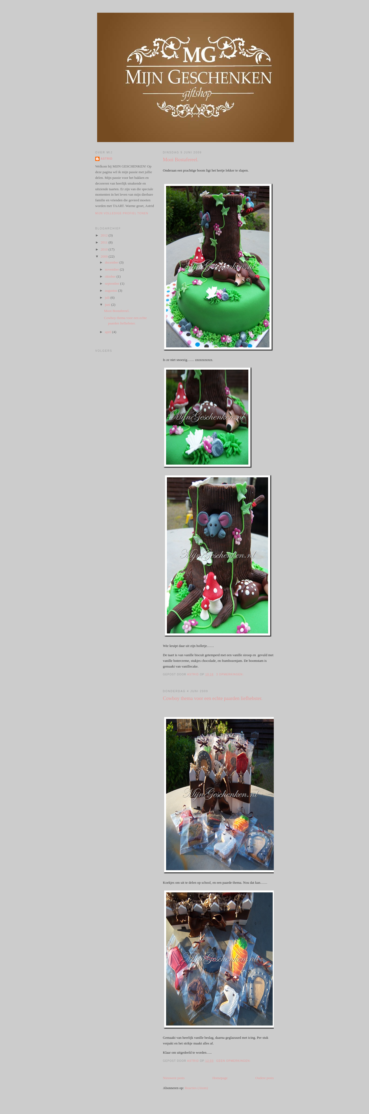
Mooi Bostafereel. (180, 159)
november (112, 269)
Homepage (220, 1078)
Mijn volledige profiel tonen (121, 213)
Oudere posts (264, 1078)
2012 (104, 235)
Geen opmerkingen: (234, 1060)
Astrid (107, 158)
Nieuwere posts (174, 1078)
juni (108, 305)
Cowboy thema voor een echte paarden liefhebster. (212, 698)
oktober (111, 276)
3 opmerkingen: (230, 674)
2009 (104, 256)
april (108, 332)
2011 (104, 242)
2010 (104, 249)
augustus (111, 290)
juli (108, 297)
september (112, 283)
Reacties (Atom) (196, 1088)
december (112, 262)
